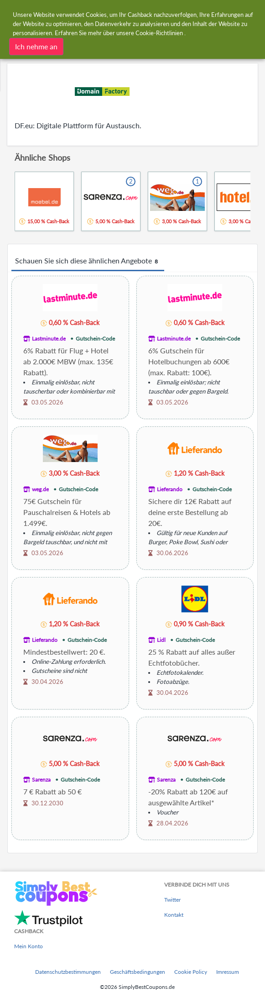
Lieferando (169, 489)
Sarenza (41, 779)
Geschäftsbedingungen (137, 971)
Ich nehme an (36, 46)
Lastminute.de (49, 338)
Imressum (227, 971)
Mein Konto (28, 946)
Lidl (161, 639)
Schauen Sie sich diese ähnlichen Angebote (88, 261)
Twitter (172, 899)
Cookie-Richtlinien (159, 32)
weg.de (40, 489)
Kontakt (173, 914)
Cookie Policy (190, 971)
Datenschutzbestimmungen (68, 971)
